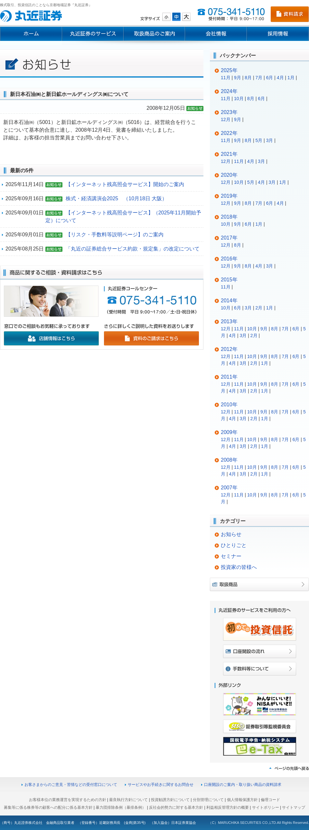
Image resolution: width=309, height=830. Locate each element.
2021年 (229, 154)
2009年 (229, 432)
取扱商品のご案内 (154, 34)
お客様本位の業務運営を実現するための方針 (67, 799)
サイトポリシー (265, 807)
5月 (258, 140)
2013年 (229, 321)
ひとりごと (234, 545)
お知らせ (231, 534)
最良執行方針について (128, 799)
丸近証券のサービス (93, 34)
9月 (237, 77)
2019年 (229, 196)
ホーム (31, 34)
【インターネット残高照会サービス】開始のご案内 (125, 184)
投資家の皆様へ (239, 567)
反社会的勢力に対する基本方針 (176, 807)
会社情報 (216, 34)
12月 (225, 119)
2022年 (229, 133)
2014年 (229, 300)
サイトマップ (293, 807)
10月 (239, 98)
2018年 (229, 217)
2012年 (229, 349)
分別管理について (208, 799)
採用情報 (278, 34)
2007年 (229, 487)
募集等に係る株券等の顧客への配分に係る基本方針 (48, 807)
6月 (269, 77)
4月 (280, 77)
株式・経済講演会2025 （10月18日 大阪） (116, 198)
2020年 (229, 175)
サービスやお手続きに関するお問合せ (160, 784)
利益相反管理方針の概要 (227, 807)
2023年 (229, 112)
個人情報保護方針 (242, 799)
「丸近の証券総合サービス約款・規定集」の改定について (133, 248)
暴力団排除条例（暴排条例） (121, 807)
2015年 (229, 279)
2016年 (229, 258)
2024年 (229, 91)
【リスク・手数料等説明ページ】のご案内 (115, 234)
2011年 (229, 377)
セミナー (231, 556)
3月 (269, 140)
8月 (248, 77)
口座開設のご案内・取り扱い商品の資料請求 (242, 784)
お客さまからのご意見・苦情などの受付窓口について (70, 784)
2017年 (229, 238)
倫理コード (270, 799)
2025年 (229, 70)
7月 (258, 77)
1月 (291, 77)
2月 (258, 307)
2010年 (229, 404)
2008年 (229, 460)
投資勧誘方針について (170, 799)
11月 (225, 77)
